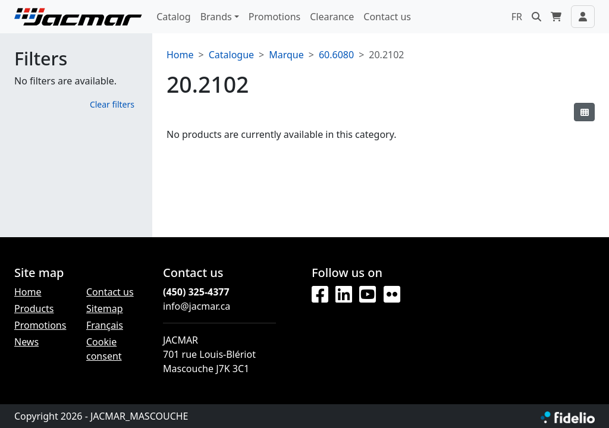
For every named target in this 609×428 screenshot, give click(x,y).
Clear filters (112, 104)
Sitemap (104, 308)
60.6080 (336, 54)
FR (516, 16)
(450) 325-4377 (196, 291)
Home (180, 54)
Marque (286, 54)
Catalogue (231, 54)
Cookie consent (104, 349)
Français (104, 325)
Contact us (387, 16)
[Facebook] (320, 295)
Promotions (274, 16)
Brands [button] (216, 16)
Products (34, 308)
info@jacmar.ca (196, 306)
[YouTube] (367, 295)
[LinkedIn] (343, 295)
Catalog (173, 16)
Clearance (332, 16)
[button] (536, 17)
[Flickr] (392, 295)
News (26, 341)
